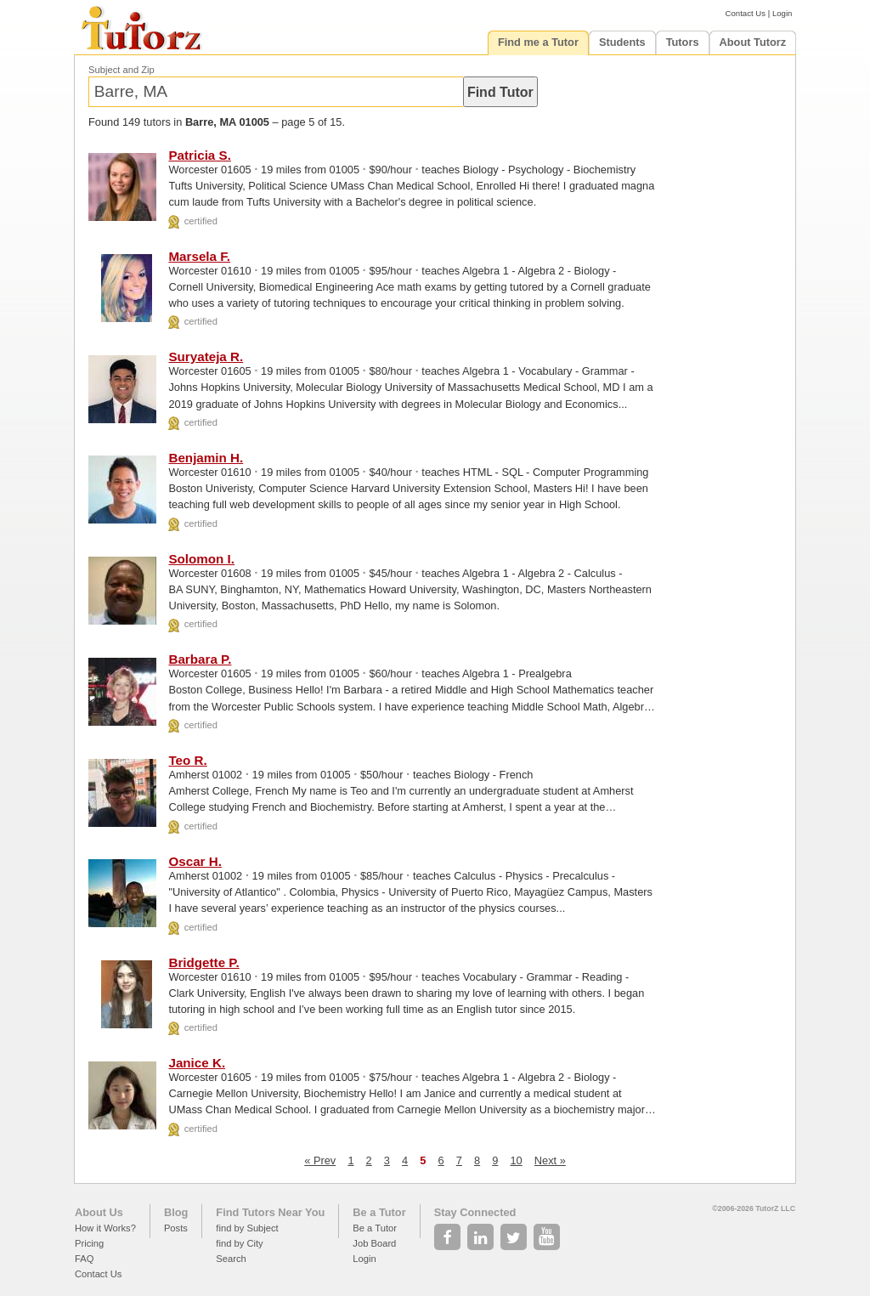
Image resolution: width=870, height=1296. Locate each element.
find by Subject (247, 1228)
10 (516, 1160)
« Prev (320, 1160)
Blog (176, 1212)
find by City (239, 1243)
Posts (176, 1228)
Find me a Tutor (538, 42)
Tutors (682, 42)
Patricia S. (199, 155)
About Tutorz (753, 42)
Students (622, 42)
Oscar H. (194, 861)
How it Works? (105, 1228)
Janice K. (196, 1062)
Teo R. (187, 760)
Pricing (89, 1243)
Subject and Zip (121, 70)
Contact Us (745, 13)
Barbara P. (199, 659)
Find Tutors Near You (270, 1212)
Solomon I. (201, 559)
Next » (550, 1160)
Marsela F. (199, 256)
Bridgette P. (203, 962)
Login (782, 13)
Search (231, 1259)
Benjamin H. (205, 457)
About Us (99, 1212)
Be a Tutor (379, 1212)
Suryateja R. (205, 356)
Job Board (374, 1243)
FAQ (84, 1259)
